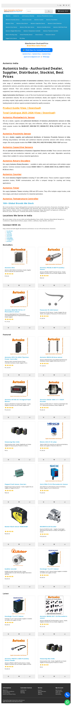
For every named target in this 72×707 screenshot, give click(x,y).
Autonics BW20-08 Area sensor (51, 357)
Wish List (58, 692)
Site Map (22, 692)
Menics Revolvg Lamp (11, 34)
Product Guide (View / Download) (22, 107)
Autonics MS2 (10, 268)
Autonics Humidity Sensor (44, 27)
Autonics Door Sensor (11, 27)
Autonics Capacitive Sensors (18, 147)
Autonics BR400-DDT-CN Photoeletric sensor (53, 617)
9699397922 (36, 54)
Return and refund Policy (9, 694)
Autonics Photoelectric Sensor (45, 16)
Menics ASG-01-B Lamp (48, 442)
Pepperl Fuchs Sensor (11, 38)
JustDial (9, 241)
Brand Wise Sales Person (36, 46)
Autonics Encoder (27, 19)
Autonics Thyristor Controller (50, 31)
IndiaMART (10, 238)
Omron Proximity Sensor (26, 34)
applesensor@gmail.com (32, 57)
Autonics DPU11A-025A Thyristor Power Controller (17, 358)
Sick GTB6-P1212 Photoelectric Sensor (54, 484)
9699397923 (26, 54)
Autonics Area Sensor (22, 23)
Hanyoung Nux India (12, 442)
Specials (40, 694)
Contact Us (16, 16)
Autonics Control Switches (55, 23)
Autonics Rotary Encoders (16, 160)
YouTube (9, 235)
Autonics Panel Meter (51, 19)
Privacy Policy (6, 692)
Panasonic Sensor (50, 34)
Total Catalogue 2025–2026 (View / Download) (29, 112)
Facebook (10, 231)
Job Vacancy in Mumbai (28, 16)
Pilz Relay (22, 38)
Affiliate (40, 692)
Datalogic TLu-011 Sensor (49, 569)
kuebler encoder (11, 569)
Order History (59, 691)
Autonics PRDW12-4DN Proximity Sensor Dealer (17, 659)
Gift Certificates (42, 691)
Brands (40, 690)
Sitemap (9, 237)
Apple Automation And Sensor (17, 700)
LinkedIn (9, 234)
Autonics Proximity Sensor (12, 19)
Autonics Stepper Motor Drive (13, 31)
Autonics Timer (10, 23)
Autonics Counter (38, 19)
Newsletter (58, 694)
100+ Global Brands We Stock (18, 203)
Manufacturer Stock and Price (36, 43)
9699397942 (46, 54)
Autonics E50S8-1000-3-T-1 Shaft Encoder (52, 400)
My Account (59, 690)
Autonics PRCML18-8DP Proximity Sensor (52, 268)
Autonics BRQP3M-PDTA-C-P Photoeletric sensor (15, 311)
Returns (22, 691)
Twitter (9, 232)
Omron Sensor (39, 34)
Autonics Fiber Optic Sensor (27, 27)
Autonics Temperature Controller (32, 31)
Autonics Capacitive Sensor (38, 23)
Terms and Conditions (8, 691)
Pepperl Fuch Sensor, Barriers (15, 484)
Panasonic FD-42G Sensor (49, 310)
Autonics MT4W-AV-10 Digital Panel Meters (18, 400)
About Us (8, 16)
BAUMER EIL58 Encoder (48, 526)
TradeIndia (10, 240)
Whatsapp (46, 57)
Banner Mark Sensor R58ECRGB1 (16, 526)
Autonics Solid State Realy (60, 27)
